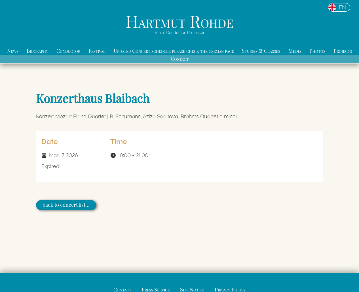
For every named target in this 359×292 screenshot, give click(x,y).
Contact (180, 58)
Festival (96, 50)
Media (294, 50)
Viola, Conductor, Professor (179, 32)
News (12, 50)
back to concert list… (66, 204)
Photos (317, 50)
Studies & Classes (261, 50)
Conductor (68, 50)
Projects (342, 50)
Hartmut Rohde (179, 21)
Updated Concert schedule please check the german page (174, 50)
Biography (37, 50)
